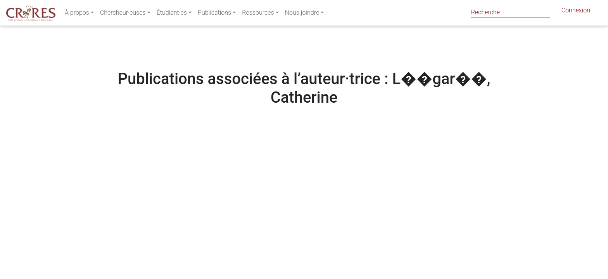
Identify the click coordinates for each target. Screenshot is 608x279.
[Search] (510, 12)
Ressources (258, 14)
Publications (214, 14)
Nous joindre (302, 14)
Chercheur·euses (123, 14)
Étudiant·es (172, 14)
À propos (77, 14)
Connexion (575, 12)
